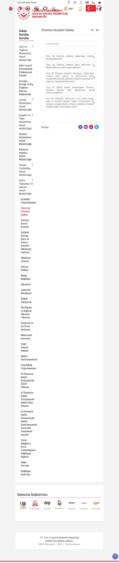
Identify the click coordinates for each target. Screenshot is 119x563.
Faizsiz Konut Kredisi (25, 223)
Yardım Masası (72, 544)
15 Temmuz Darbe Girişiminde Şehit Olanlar (27, 380)
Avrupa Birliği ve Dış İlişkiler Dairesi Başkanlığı (26, 87)
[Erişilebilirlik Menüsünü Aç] (115, 556)
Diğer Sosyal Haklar (25, 347)
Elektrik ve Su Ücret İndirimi (27, 326)
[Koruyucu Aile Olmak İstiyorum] (45, 8)
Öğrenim (25, 284)
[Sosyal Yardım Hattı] (36, 8)
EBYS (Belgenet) (47, 544)
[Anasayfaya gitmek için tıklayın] (10, 8)
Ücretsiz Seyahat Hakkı (25, 211)
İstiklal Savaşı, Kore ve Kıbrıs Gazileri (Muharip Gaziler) (26, 242)
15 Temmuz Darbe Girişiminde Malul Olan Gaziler (27, 399)
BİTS (60, 544)
